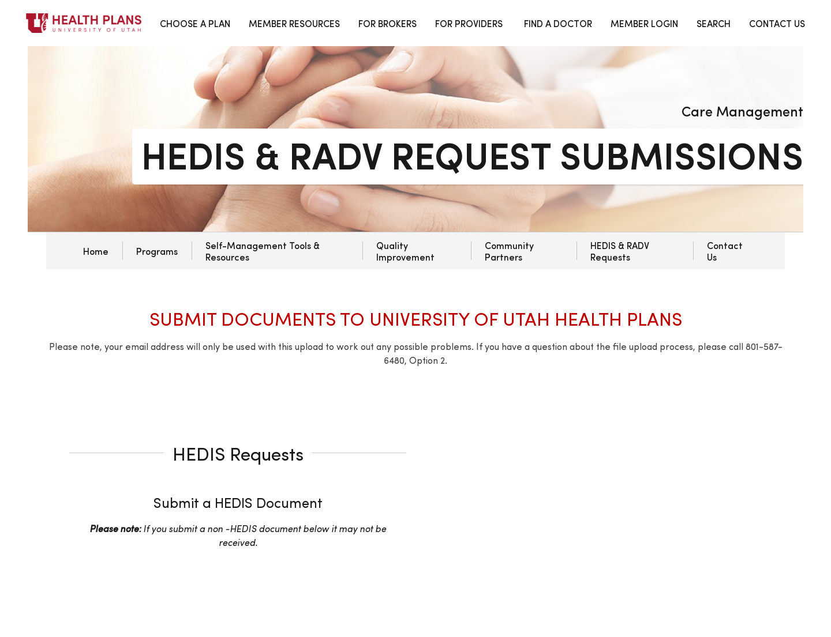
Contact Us (725, 251)
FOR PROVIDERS (469, 23)
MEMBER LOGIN (644, 23)
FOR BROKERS (387, 23)
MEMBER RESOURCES (294, 23)
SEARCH (714, 23)
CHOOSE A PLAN (195, 23)
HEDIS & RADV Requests (619, 251)
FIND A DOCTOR (558, 23)
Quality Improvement (405, 251)
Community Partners (509, 251)
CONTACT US (777, 23)
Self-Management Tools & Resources (262, 251)
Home (95, 250)
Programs (157, 250)
